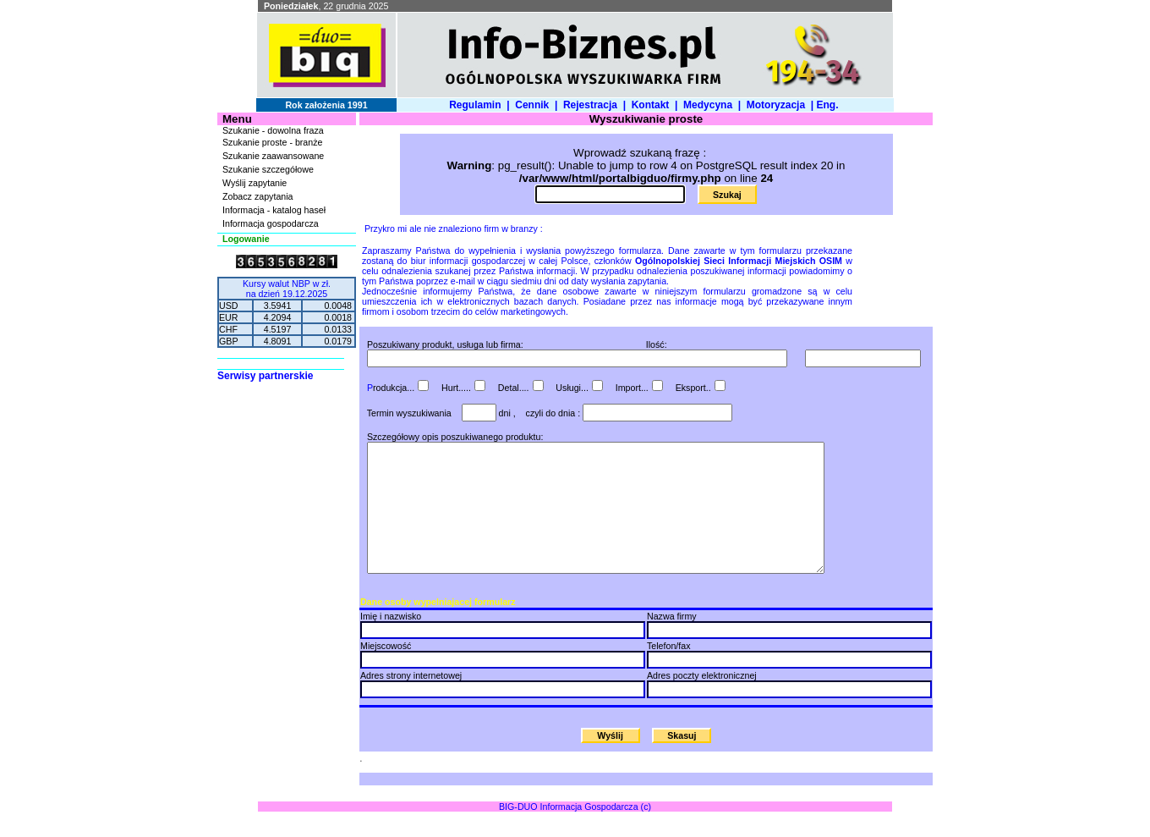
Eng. (829, 105)
